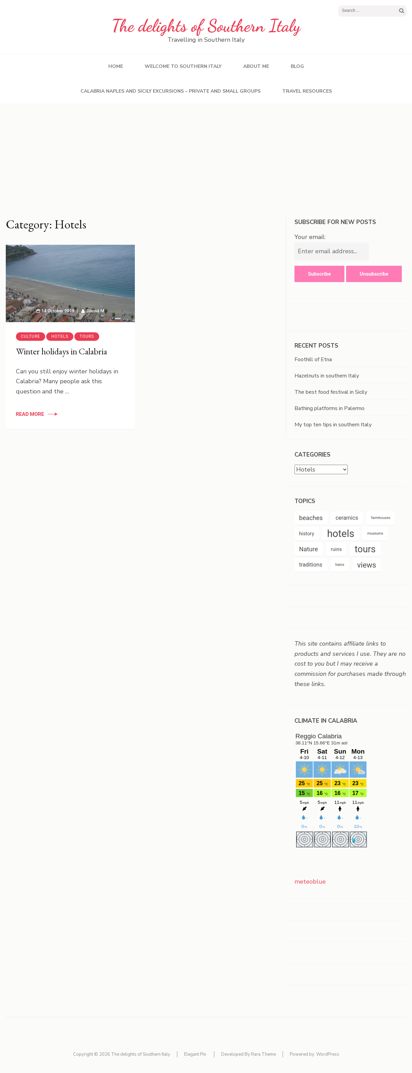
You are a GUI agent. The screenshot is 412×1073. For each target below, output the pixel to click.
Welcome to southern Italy (183, 66)
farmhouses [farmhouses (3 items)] (380, 518)
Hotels (59, 336)
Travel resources (307, 91)
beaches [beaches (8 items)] (311, 518)
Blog (297, 66)
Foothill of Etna (313, 359)
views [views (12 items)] (366, 564)
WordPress (327, 1054)
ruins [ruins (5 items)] (336, 549)
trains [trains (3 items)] (339, 564)
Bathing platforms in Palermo (329, 408)
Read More (30, 414)
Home (115, 66)
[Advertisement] (206, 154)
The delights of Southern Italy (206, 26)
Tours (86, 336)
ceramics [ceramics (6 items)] (347, 518)
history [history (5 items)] (306, 534)
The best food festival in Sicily (330, 392)
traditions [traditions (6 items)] (310, 564)
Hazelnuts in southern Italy (326, 376)
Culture (30, 336)
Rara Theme (263, 1054)
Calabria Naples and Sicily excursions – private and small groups (170, 91)
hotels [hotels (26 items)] (340, 533)
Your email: (309, 237)
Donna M (95, 310)
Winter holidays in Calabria (61, 351)
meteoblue (310, 881)
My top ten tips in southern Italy (333, 424)
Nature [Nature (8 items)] (308, 549)
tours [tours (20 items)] (365, 549)
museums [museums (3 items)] (375, 533)
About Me (256, 66)
